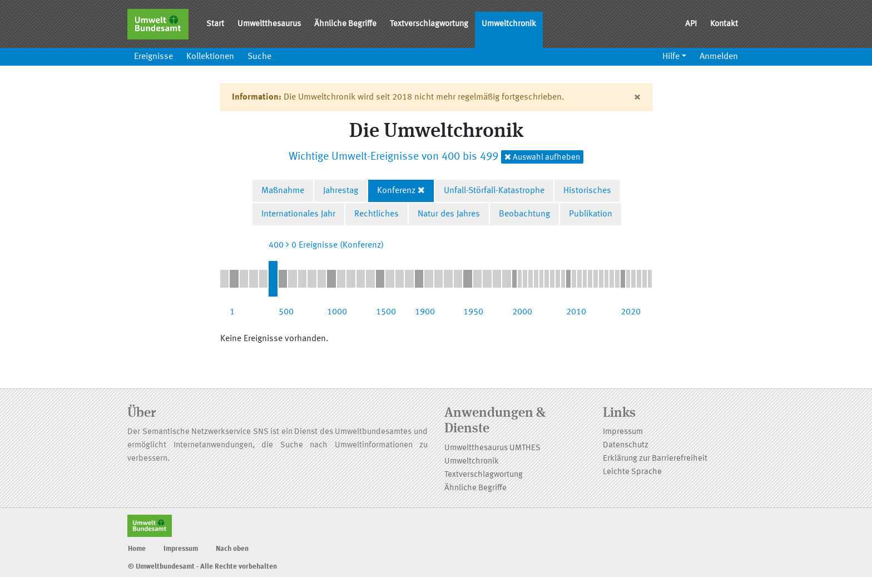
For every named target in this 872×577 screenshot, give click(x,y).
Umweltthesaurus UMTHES (492, 448)
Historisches (587, 190)
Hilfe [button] (671, 56)
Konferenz (396, 190)
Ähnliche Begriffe (345, 24)
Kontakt (724, 24)
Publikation (590, 214)
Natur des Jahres (449, 214)
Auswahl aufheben (542, 157)
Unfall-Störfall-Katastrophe (494, 190)
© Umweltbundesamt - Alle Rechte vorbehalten (202, 566)
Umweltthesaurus (269, 24)
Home (137, 549)
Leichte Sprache (632, 472)
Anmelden (719, 56)
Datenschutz (625, 445)
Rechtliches (376, 214)
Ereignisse (153, 56)
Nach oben (232, 549)
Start (215, 24)
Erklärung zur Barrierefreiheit (655, 459)
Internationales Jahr (298, 214)
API (691, 24)
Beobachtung (524, 214)
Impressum (623, 432)
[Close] (637, 97)
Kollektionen (210, 56)
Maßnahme (282, 190)
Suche (259, 56)
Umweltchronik (509, 24)
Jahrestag (340, 190)
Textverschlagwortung (429, 24)
